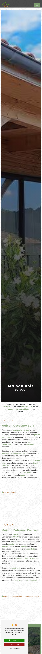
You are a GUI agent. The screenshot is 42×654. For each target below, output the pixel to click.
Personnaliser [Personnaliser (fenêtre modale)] (14, 649)
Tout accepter (14, 640)
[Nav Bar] (37, 5)
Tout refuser (14, 644)
